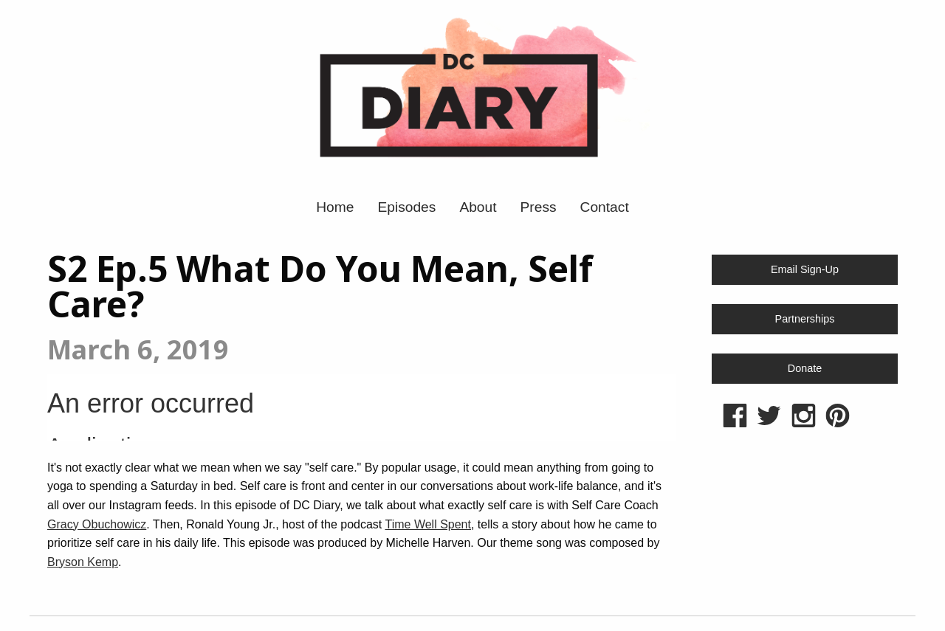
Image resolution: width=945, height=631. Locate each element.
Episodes (406, 207)
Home (335, 207)
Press (538, 207)
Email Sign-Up (805, 269)
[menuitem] (334, 206)
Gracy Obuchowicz (96, 524)
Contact (604, 207)
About (477, 207)
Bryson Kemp (82, 562)
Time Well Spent (427, 524)
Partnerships (805, 319)
